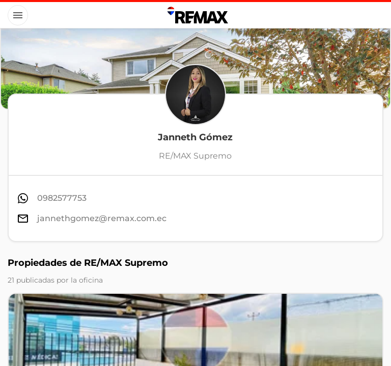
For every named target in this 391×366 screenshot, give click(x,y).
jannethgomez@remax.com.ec (101, 218)
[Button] (18, 15)
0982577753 (62, 198)
